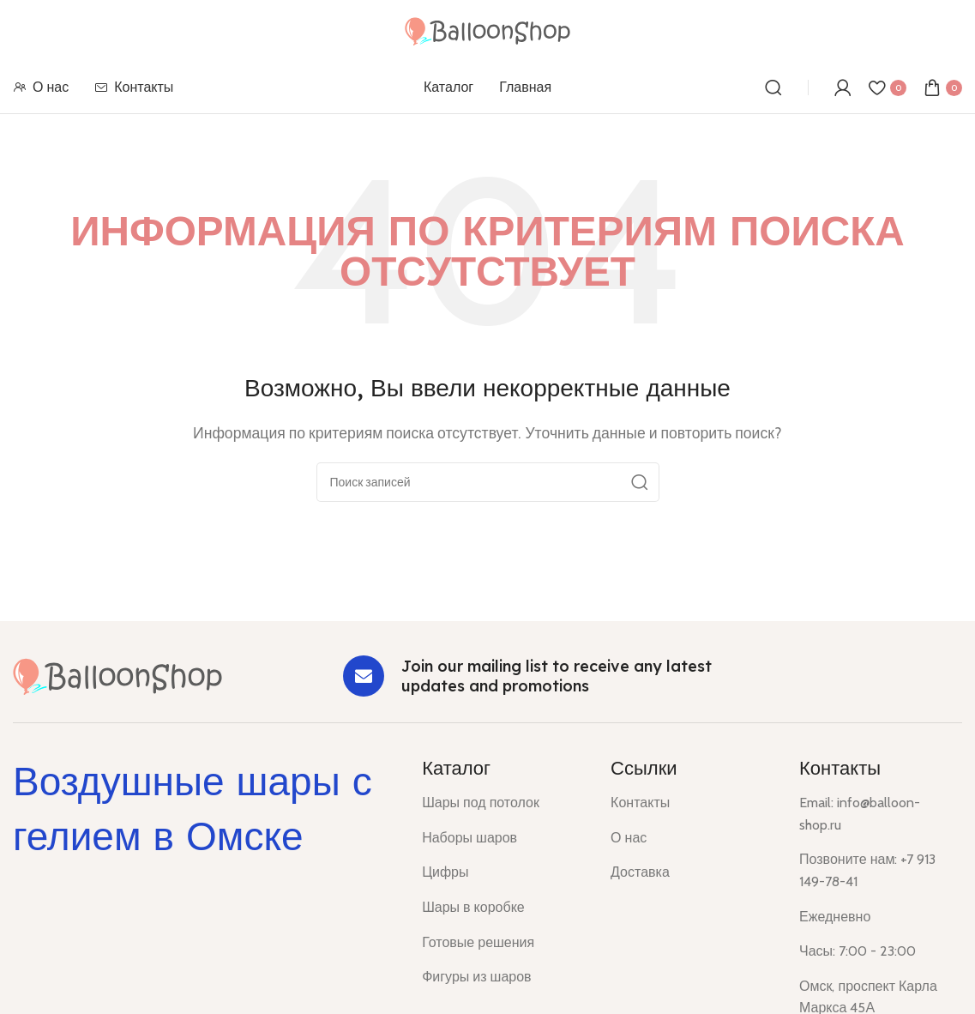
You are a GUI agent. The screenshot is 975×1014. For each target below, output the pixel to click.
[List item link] (503, 803)
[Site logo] (487, 29)
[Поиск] (773, 87)
